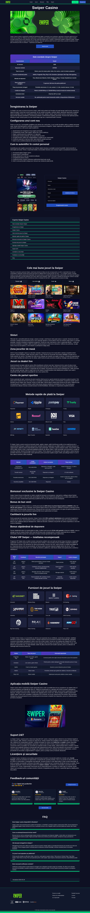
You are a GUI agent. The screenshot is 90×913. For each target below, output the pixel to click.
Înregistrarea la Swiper (18, 227)
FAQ (13, 258)
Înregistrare (82, 1)
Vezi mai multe (45, 807)
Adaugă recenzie (72, 784)
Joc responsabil (55, 897)
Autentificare (75, 2)
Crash (53, 281)
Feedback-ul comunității (18, 255)
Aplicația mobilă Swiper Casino (20, 245)
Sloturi (71, 281)
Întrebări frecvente (76, 893)
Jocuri (36, 2)
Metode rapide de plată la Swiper (20, 236)
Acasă (31, 2)
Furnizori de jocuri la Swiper (19, 242)
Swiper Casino (16, 230)
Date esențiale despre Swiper (19, 224)
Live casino (36, 281)
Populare (19, 281)
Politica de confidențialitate (58, 895)
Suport (52, 2)
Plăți (47, 2)
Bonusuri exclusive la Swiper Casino (21, 239)
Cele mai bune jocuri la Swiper (20, 233)
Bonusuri (42, 2)
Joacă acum (45, 46)
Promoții (73, 897)
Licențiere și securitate (18, 251)
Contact (73, 895)
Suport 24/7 (15, 248)
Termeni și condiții (56, 893)
